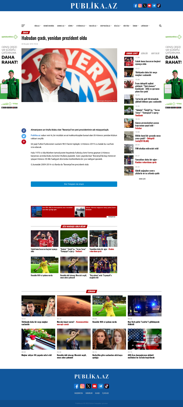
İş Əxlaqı (105, 393)
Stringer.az (80, 25)
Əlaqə (97, 393)
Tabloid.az (92, 25)
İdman (135, 25)
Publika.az (35, 135)
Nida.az (37, 25)
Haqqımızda (78, 393)
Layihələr (144, 25)
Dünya (70, 25)
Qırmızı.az (60, 25)
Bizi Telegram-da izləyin (74, 184)
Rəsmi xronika (49, 25)
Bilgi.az (117, 25)
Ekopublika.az (105, 25)
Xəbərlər (89, 393)
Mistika (126, 25)
